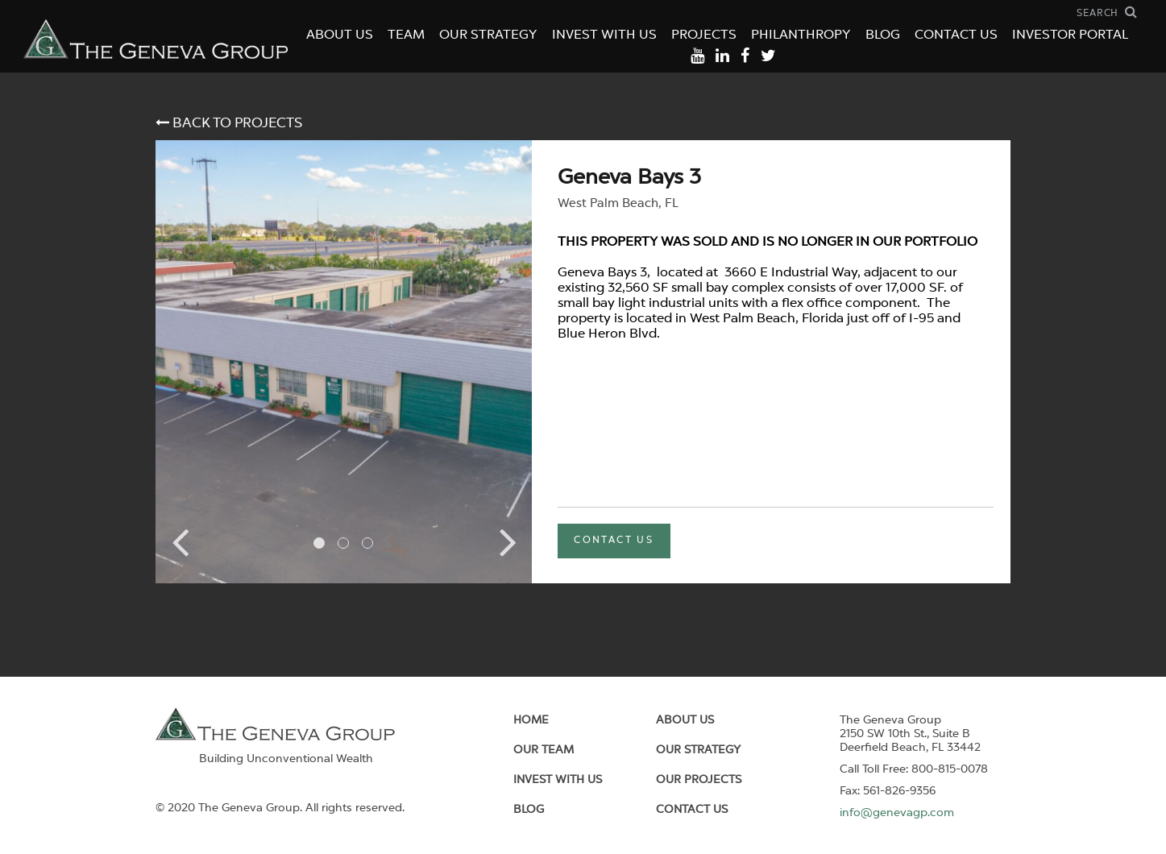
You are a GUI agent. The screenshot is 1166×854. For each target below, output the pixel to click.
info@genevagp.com (897, 813)
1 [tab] (319, 543)
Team (406, 35)
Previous (180, 541)
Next (508, 541)
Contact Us (956, 35)
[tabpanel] (344, 361)
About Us (339, 35)
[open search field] (1107, 12)
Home (531, 720)
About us (685, 720)
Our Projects (698, 780)
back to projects (229, 123)
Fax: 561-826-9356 (888, 791)
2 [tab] (343, 543)
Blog (882, 35)
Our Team (543, 750)
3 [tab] (367, 543)
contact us (614, 540)
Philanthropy (801, 35)
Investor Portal (1070, 35)
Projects (704, 35)
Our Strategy (488, 35)
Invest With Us (604, 35)
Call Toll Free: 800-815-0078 (914, 769)
